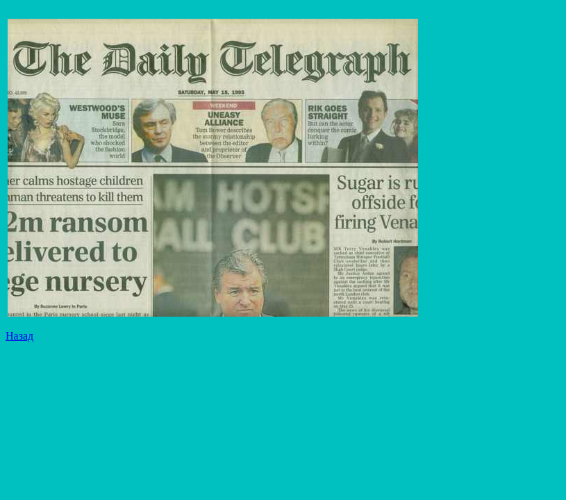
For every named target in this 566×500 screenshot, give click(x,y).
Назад (19, 336)
